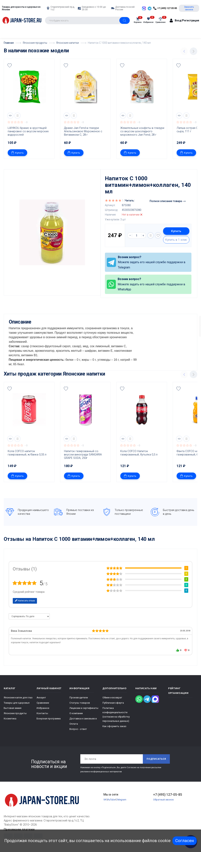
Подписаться (156, 758)
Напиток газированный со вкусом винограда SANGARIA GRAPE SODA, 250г (83, 454)
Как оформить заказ (114, 725)
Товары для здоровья (16, 702)
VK (104, 799)
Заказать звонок (189, 8)
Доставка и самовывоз (83, 718)
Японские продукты (15, 713)
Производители (78, 697)
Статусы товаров (79, 702)
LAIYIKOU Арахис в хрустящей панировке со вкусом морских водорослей (28, 131)
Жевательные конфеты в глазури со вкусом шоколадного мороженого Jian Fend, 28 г (142, 131)
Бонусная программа (49, 718)
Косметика (10, 718)
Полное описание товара (167, 201)
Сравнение (43, 702)
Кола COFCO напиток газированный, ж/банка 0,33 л (27, 452)
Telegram (121, 799)
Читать (129, 200)
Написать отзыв (25, 600)
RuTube (111, 799)
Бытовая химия (12, 707)
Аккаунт (41, 697)
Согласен (184, 840)
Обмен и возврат (112, 697)
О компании (76, 713)
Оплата (73, 723)
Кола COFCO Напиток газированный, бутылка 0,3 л (138, 452)
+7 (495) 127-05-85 (167, 794)
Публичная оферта (113, 702)
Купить (17, 152)
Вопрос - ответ (78, 728)
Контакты (42, 713)
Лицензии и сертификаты (83, 707)
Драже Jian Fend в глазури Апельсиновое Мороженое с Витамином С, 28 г (83, 131)
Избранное (43, 707)
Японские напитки (84, 374)
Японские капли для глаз (18, 697)
